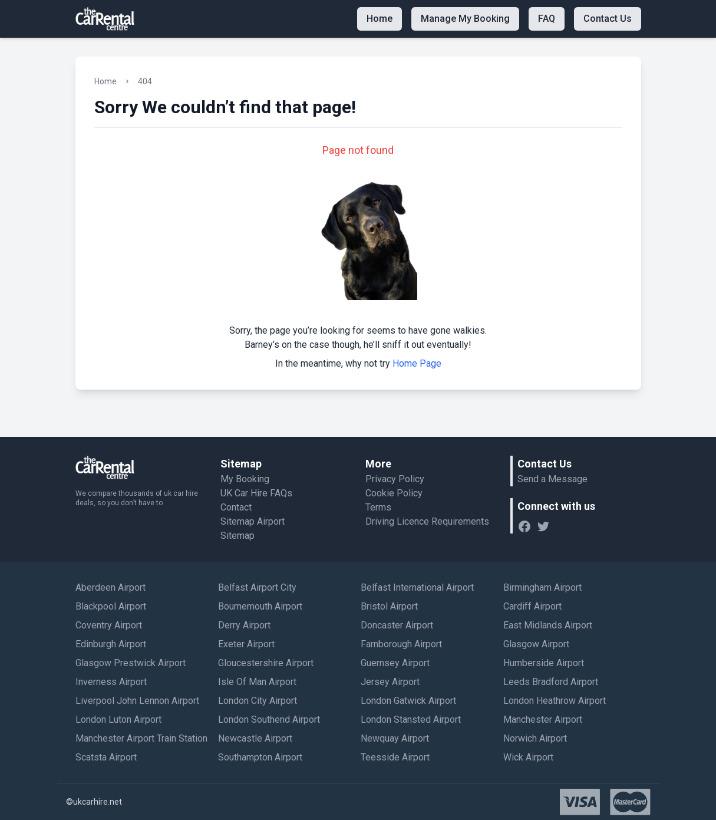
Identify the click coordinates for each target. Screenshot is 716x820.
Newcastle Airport (255, 738)
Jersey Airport (390, 681)
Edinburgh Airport (110, 644)
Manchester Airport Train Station (141, 738)
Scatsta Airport (106, 757)
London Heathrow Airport (554, 700)
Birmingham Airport (542, 587)
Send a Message (552, 479)
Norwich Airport (535, 738)
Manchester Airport (542, 719)
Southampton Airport (260, 757)
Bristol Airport (389, 606)
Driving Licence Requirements (427, 521)
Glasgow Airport (536, 644)
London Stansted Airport (411, 719)
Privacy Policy (394, 479)
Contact (236, 507)
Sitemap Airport (252, 521)
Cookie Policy (394, 493)
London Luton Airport (118, 719)
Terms (378, 507)
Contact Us (607, 18)
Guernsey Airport (395, 662)
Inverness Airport (111, 681)
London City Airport (257, 700)
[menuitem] (379, 19)
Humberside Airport (543, 662)
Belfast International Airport (417, 587)
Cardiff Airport (532, 606)
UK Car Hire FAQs (256, 493)
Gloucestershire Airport (266, 662)
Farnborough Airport (401, 644)
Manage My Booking (465, 18)
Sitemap (237, 535)
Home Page (416, 363)
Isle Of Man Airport (257, 681)
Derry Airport (244, 625)
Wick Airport (528, 757)
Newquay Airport (395, 738)
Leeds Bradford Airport (550, 681)
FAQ (546, 18)
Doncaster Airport (397, 625)
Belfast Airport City (257, 587)
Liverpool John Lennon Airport (137, 700)
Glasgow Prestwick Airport (130, 662)
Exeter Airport (246, 644)
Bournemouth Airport (260, 606)
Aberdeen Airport (110, 587)
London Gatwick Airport (408, 700)
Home (379, 18)
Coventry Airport (108, 625)
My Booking (244, 479)
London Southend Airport (269, 719)
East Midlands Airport (547, 625)
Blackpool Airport (110, 606)
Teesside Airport (395, 757)
